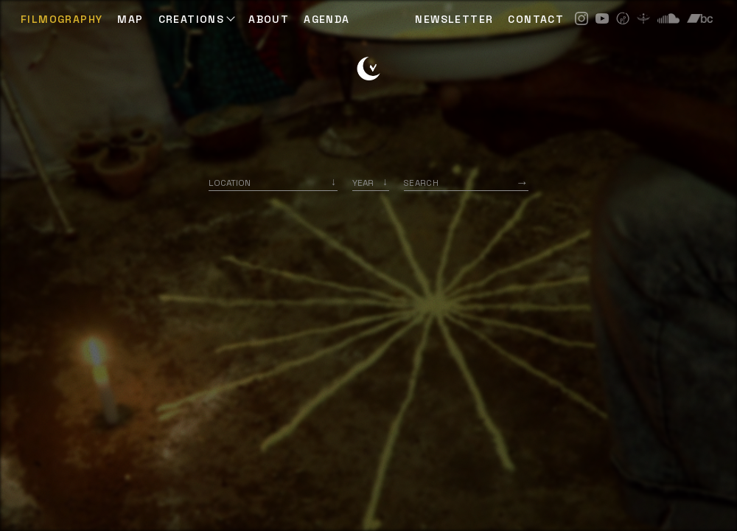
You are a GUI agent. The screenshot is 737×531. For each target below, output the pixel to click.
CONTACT (536, 19)
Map (130, 19)
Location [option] (230, 182)
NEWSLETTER (454, 19)
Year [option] (363, 182)
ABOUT (268, 19)
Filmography (61, 19)
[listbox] (370, 182)
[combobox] (273, 182)
